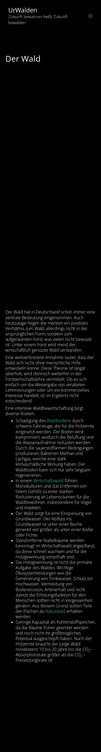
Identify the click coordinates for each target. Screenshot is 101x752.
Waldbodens (59, 421)
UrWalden (22, 10)
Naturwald (55, 611)
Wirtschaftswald (48, 481)
